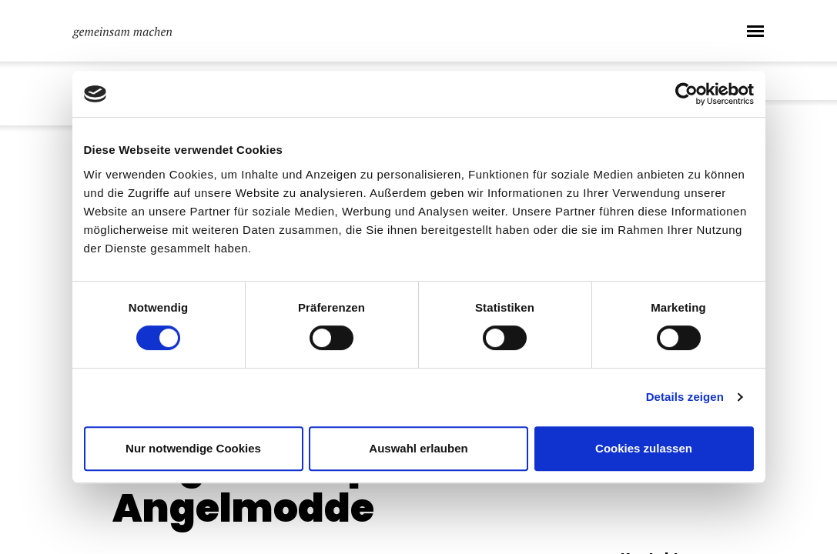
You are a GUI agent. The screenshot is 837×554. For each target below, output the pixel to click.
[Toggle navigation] (755, 31)
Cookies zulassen (643, 448)
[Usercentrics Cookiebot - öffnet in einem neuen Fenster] (686, 93)
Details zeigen (685, 396)
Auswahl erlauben (418, 448)
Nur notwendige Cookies (193, 448)
